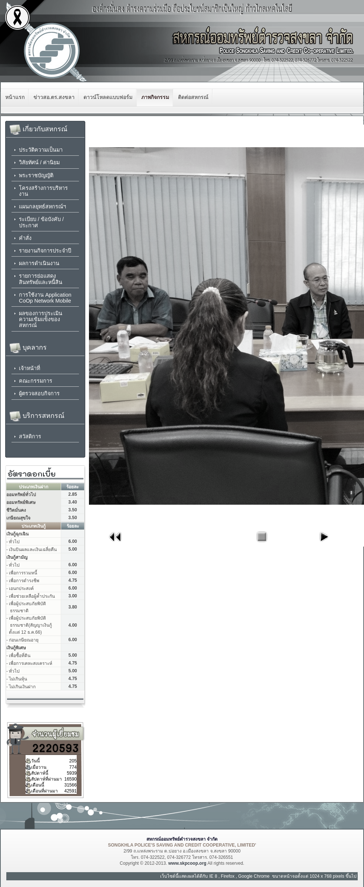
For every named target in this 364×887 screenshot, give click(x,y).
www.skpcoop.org (187, 863)
